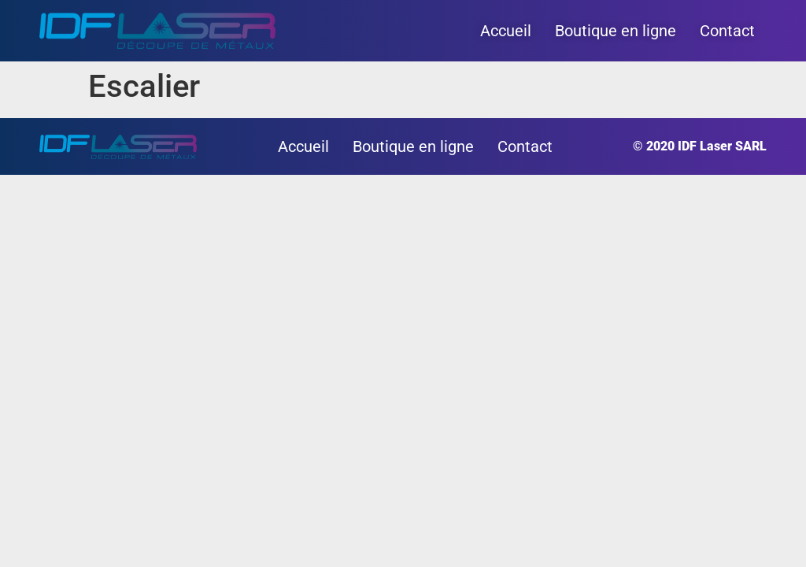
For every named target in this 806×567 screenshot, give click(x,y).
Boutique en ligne (615, 30)
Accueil (505, 30)
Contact (727, 30)
